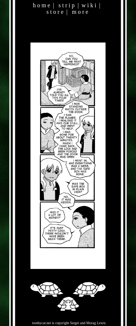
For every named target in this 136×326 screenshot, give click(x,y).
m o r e (80, 12)
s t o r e (54, 12)
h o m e (41, 5)
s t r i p (66, 5)
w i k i (89, 5)
